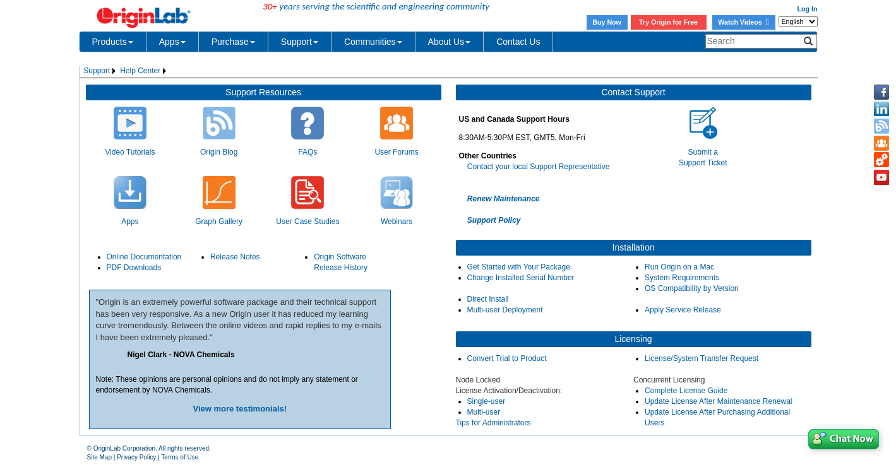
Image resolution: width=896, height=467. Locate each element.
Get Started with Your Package (518, 267)
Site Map (99, 457)
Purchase (233, 42)
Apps (172, 42)
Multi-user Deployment (505, 309)
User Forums (396, 152)
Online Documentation (144, 256)
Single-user (486, 401)
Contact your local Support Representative (538, 166)
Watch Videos (743, 22)
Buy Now (606, 22)
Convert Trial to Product (507, 358)
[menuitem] (101, 71)
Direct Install (488, 299)
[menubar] (126, 71)
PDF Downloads (134, 267)
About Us (449, 42)
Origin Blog (218, 152)
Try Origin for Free (668, 22)
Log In (807, 9)
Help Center (140, 70)
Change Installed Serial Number (521, 277)
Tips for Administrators (493, 422)
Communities (373, 42)
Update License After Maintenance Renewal (718, 401)
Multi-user (484, 412)
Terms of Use (179, 457)
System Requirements (682, 277)
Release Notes (235, 256)
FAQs (307, 152)
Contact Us (518, 42)
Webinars (396, 221)
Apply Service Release (683, 309)
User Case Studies (307, 221)
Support (299, 42)
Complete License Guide (686, 390)
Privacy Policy (136, 457)
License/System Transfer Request (701, 358)
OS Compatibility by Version (692, 288)
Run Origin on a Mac (679, 267)
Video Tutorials (130, 152)
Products (112, 42)
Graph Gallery (218, 221)
